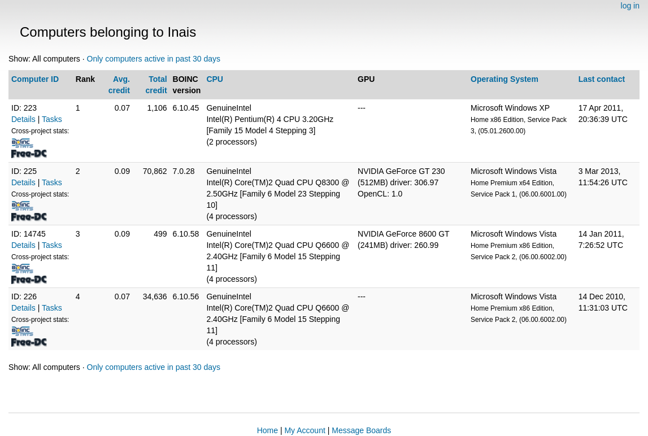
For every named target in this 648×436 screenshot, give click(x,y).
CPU (214, 79)
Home (267, 430)
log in (630, 5)
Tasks (52, 119)
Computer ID (35, 79)
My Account (304, 430)
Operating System (504, 79)
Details (23, 119)
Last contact (602, 79)
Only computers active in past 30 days (154, 58)
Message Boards (361, 430)
